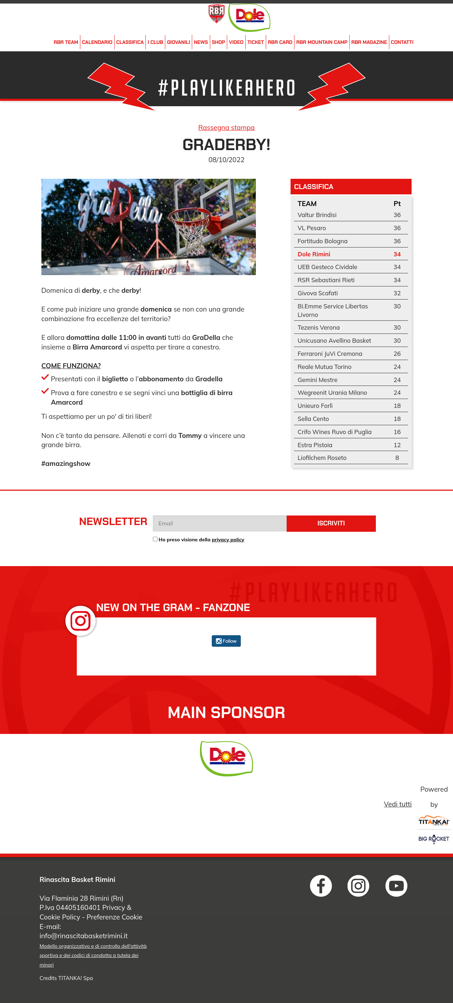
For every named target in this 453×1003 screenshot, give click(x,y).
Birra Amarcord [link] (97, 347)
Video (236, 42)
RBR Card (280, 42)
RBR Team (66, 42)
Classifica (130, 42)
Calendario (97, 42)
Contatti (402, 42)
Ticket (255, 42)
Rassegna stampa (226, 127)
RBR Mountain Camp (321, 42)
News (201, 42)
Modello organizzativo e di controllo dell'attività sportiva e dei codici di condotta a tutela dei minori (93, 955)
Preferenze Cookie (115, 917)
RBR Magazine (369, 42)
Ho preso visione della (201, 539)
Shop (218, 42)
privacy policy (228, 539)
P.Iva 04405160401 (70, 907)
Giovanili (178, 42)
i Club (155, 42)
